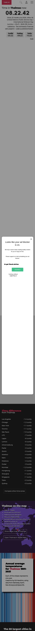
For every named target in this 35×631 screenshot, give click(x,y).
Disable (17, 269)
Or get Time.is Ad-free (11, 264)
